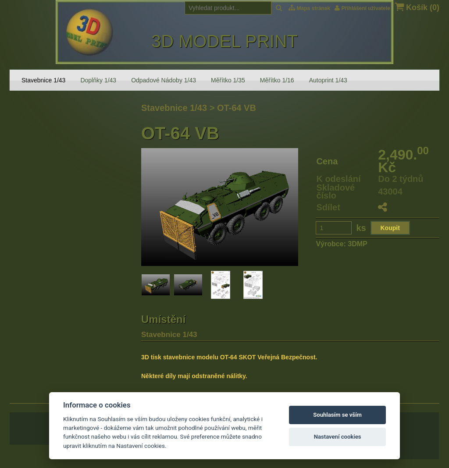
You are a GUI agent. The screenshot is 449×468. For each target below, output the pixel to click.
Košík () (417, 7)
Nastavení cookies (337, 436)
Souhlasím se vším (337, 414)
